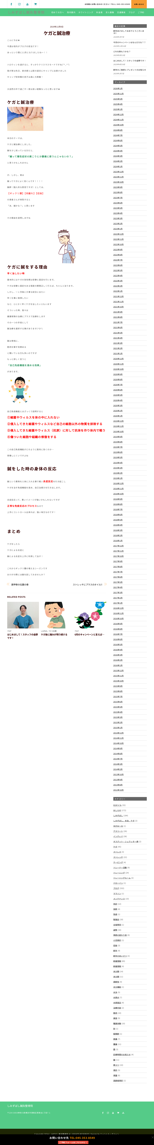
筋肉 (115, 1015)
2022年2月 (118, 288)
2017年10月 (118, 558)
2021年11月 (118, 303)
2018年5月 (118, 521)
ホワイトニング (85, 13)
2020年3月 (118, 407)
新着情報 (117, 963)
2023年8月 (118, 194)
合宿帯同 (117, 926)
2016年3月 (118, 657)
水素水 (116, 999)
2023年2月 (118, 225)
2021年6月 (118, 329)
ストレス (117, 854)
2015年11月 (118, 677)
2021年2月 (118, 350)
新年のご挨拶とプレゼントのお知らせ (129, 72)
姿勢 (115, 931)
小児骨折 (117, 942)
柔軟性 (116, 983)
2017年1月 (118, 605)
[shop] (35, 4)
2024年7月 (118, 137)
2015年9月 (118, 688)
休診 (115, 905)
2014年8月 (118, 755)
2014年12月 (118, 734)
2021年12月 (118, 298)
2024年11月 (118, 121)
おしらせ (117, 812)
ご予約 (141, 13)
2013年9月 (118, 781)
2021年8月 (118, 319)
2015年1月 (118, 729)
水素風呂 (117, 1004)
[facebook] (11, 4)
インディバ (118, 838)
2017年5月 (118, 584)
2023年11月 (118, 178)
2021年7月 (118, 324)
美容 (115, 1020)
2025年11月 (118, 95)
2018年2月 (118, 537)
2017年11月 (118, 553)
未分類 (54, 633)
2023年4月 (118, 215)
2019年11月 (118, 428)
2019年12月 (118, 423)
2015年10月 (118, 683)
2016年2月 (118, 662)
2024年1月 (118, 168)
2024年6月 (118, 142)
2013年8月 (118, 786)
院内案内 (71, 13)
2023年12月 (118, 173)
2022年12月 (118, 236)
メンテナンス (119, 900)
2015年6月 (118, 703)
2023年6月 (118, 204)
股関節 (116, 1035)
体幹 (115, 911)
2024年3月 (118, 158)
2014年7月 (118, 760)
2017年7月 (118, 573)
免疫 (115, 916)
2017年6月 (118, 578)
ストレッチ (118, 859)
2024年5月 (118, 147)
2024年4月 (118, 152)
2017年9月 (118, 563)
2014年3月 (118, 766)
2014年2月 (118, 771)
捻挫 (115, 947)
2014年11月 (118, 740)
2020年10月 (118, 371)
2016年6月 (118, 641)
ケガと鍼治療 (57, 35)
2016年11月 (118, 615)
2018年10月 (118, 495)
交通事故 (121, 13)
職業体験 (117, 1025)
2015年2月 (118, 724)
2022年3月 (118, 282)
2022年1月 (118, 293)
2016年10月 (118, 620)
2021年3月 (118, 345)
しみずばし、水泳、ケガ (124, 822)
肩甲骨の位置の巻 (20, 586)
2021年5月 (118, 334)
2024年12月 (118, 116)
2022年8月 (118, 256)
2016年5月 (118, 646)
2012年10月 (118, 792)
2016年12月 (118, 610)
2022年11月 (118, 241)
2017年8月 (118, 568)
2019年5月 (118, 459)
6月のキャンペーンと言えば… (89, 636)
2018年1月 (118, 542)
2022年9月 (118, 251)
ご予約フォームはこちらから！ (73, 1142)
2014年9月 (118, 750)
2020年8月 (118, 381)
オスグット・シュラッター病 (125, 843)
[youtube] (27, 4)
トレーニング (119, 874)
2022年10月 (118, 246)
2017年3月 (118, 594)
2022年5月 (118, 272)
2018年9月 (118, 501)
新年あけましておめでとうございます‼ (128, 34)
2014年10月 (118, 745)
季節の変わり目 (120, 937)
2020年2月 (118, 412)
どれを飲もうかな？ (122, 53)
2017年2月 (118, 599)
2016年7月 (118, 636)
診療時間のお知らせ (122, 1056)
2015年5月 (118, 708)
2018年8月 (118, 506)
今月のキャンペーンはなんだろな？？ (129, 44)
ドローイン (118, 885)
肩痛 (115, 1041)
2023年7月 (118, 199)
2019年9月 (118, 438)
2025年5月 (118, 100)
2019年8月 (118, 443)
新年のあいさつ (120, 957)
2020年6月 (118, 391)
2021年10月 (118, 308)
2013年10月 (118, 776)
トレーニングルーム (122, 880)
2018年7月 (118, 511)
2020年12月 (118, 360)
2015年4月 (118, 714)
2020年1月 (118, 418)
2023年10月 (118, 184)
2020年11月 (118, 365)
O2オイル (117, 807)
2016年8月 (118, 631)
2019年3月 (118, 469)
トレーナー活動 (120, 869)
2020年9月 (118, 376)
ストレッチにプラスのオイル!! (87, 586)
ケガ (50, 633)
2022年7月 (118, 262)
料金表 (99, 13)
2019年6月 (118, 454)
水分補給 (117, 989)
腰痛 (115, 1046)
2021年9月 (118, 313)
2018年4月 (118, 527)
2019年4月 (118, 464)
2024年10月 (118, 126)
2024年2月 (118, 163)
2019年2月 (118, 475)
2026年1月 (118, 90)
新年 (115, 952)
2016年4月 (118, 651)
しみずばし (44, 633)
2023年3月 (118, 220)
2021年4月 (118, 339)
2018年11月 (118, 490)
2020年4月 (118, 402)
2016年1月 (118, 667)
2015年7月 (118, 698)
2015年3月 (118, 719)
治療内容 (117, 1009)
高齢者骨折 (118, 1082)
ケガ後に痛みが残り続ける (54, 636)
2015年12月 (118, 672)
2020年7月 (118, 386)
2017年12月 (118, 547)
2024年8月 (118, 132)
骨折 (115, 1072)
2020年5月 (118, 397)
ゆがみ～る (118, 828)
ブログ (131, 13)
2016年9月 (118, 625)
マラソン (117, 895)
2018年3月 (118, 532)
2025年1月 (118, 111)
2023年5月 (118, 210)
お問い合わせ (139, 4)
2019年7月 (118, 449)
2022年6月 (118, 267)
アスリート (118, 833)
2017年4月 (118, 589)
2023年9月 (118, 189)
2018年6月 (118, 516)
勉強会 (116, 921)
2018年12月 (118, 485)
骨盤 (115, 1077)
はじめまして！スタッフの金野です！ (129, 63)
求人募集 (109, 13)
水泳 (115, 994)
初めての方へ (57, 13)
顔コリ (116, 1067)
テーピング (118, 864)
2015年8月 (118, 693)
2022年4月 (118, 277)
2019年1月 (118, 480)
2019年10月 (118, 433)
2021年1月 (118, 355)
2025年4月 (118, 106)
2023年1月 (118, 230)
